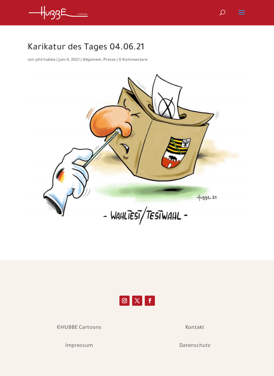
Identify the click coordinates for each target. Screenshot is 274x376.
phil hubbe (45, 60)
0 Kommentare (133, 60)
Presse (109, 60)
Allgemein (92, 60)
